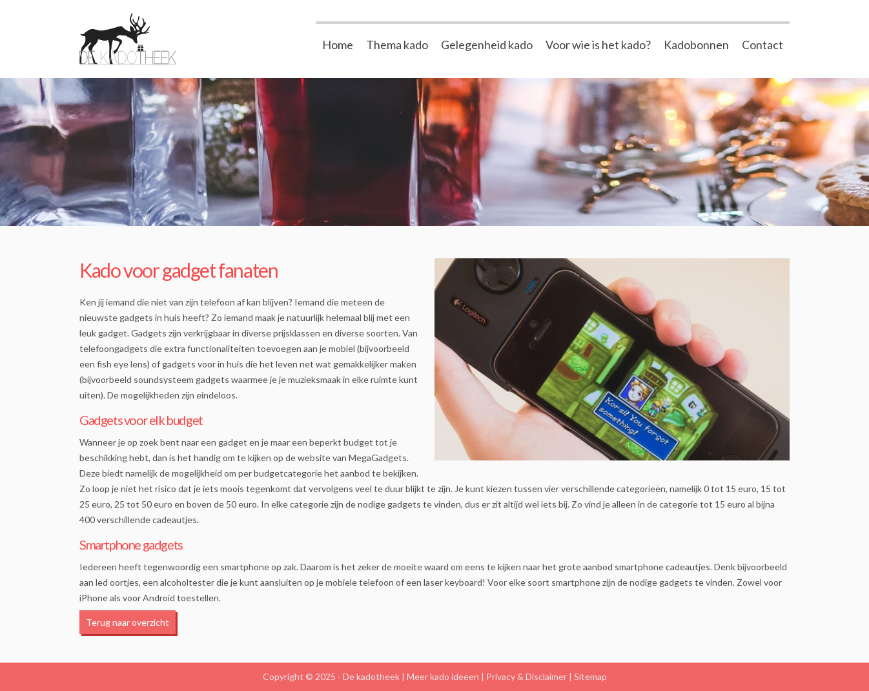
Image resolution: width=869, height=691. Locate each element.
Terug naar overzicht (127, 622)
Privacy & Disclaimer (526, 676)
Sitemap (590, 676)
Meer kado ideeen (443, 676)
